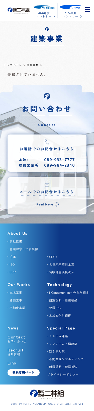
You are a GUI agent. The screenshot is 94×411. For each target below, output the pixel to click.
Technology (59, 284)
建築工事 (16, 300)
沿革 (13, 256)
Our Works (19, 284)
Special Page (61, 328)
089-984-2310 (59, 166)
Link (12, 363)
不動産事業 (17, 308)
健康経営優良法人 (61, 272)
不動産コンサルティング (66, 359)
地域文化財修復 (60, 315)
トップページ (13, 65)
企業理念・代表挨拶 (24, 249)
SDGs (53, 256)
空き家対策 (57, 351)
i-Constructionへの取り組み (69, 292)
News (13, 328)
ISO (12, 264)
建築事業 (33, 65)
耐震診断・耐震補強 (63, 300)
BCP (13, 272)
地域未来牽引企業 (61, 264)
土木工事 (16, 292)
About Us (18, 233)
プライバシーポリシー (63, 374)
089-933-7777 (59, 161)
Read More (44, 206)
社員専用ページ (24, 372)
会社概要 (16, 241)
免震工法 (55, 308)
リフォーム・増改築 (63, 344)
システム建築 (58, 336)
